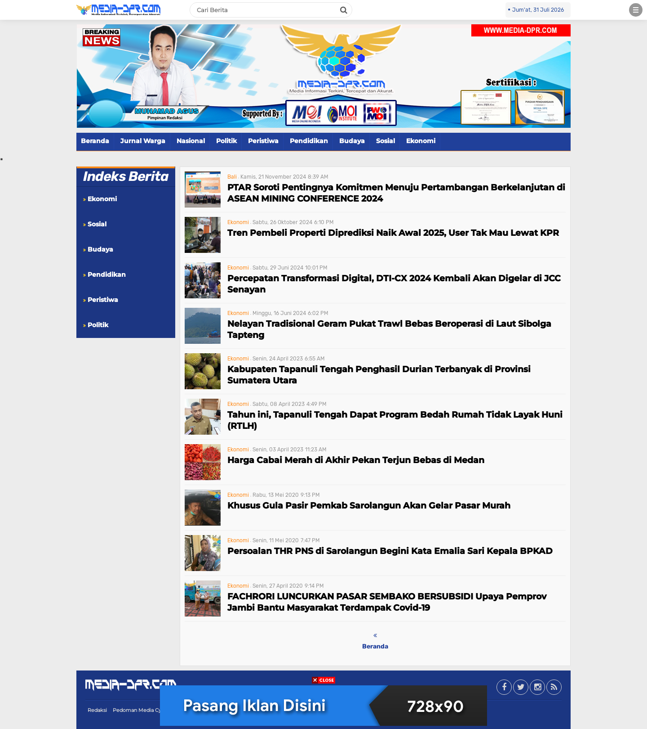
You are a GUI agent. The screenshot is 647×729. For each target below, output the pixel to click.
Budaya (352, 141)
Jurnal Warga (142, 141)
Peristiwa (263, 141)
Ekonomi (420, 141)
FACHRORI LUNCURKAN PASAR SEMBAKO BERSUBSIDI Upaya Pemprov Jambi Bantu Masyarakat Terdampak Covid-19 (386, 602)
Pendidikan (309, 141)
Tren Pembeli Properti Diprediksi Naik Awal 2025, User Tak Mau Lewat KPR (393, 233)
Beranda (95, 141)
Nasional (191, 141)
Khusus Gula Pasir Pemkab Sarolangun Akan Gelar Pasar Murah (368, 505)
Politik (226, 141)
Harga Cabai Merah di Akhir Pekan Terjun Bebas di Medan (355, 460)
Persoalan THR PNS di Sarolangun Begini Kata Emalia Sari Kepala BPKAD (390, 551)
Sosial (385, 141)
